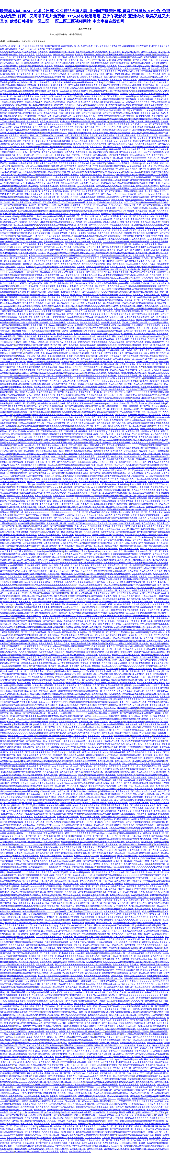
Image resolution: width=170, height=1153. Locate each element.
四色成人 (86, 177)
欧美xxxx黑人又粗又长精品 (68, 911)
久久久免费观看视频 (86, 186)
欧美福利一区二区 (52, 1115)
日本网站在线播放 (31, 755)
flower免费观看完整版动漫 (114, 599)
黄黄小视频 (117, 227)
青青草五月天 (11, 504)
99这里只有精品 (124, 1031)
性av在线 (105, 267)
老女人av (32, 359)
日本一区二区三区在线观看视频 (25, 1048)
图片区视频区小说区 (117, 521)
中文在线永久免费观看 (39, 515)
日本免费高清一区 (117, 431)
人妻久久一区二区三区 (29, 93)
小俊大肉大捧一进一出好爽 (84, 336)
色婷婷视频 (107, 308)
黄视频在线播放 (10, 66)
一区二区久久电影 (139, 60)
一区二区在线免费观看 (43, 320)
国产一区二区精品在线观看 (112, 481)
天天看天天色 (36, 194)
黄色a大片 (134, 964)
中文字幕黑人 (132, 487)
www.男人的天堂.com (77, 523)
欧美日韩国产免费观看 (51, 144)
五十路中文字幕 (161, 607)
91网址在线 (80, 476)
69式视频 (57, 345)
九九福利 (7, 515)
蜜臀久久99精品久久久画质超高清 (68, 858)
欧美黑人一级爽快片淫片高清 (36, 808)
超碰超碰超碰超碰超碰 (52, 479)
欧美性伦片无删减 (38, 590)
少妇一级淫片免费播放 (109, 772)
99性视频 (17, 1104)
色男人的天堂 (110, 77)
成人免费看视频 (125, 183)
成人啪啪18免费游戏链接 (47, 638)
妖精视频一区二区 (133, 300)
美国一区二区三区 (134, 359)
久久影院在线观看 (69, 138)
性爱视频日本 (129, 585)
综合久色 (84, 244)
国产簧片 (34, 925)
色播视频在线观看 (145, 303)
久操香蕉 (133, 576)
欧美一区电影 (128, 417)
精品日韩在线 (91, 579)
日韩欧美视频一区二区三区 (151, 708)
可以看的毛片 (9, 169)
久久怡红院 (70, 752)
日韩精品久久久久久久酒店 (138, 102)
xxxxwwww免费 (39, 521)
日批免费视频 (19, 839)
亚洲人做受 (37, 113)
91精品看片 (122, 847)
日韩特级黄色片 (120, 906)
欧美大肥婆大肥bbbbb (21, 331)
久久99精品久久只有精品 (57, 213)
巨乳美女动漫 (19, 121)
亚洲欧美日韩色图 (23, 308)
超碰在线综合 (92, 601)
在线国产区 (58, 872)
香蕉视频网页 (131, 370)
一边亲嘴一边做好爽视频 (71, 331)
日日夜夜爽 (112, 66)
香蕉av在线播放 (122, 959)
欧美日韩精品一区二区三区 (85, 124)
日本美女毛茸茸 (85, 892)
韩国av (154, 172)
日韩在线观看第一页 (68, 1096)
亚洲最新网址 (17, 582)
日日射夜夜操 (77, 920)
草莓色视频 (22, 970)
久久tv (142, 730)
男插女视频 (24, 574)
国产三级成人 (119, 359)
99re (123, 758)
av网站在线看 (44, 82)
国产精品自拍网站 (48, 160)
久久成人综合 (93, 936)
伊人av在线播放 (88, 289)
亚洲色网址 (18, 479)
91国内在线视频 (119, 747)
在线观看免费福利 (69, 635)
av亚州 (146, 470)
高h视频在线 (89, 110)
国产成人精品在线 (50, 378)
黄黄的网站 (70, 105)
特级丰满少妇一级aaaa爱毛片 (54, 133)
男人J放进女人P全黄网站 (146, 534)
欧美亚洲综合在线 (118, 119)
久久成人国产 (117, 864)
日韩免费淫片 (33, 219)
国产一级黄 (16, 655)
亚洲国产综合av (56, 342)
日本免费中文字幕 (15, 1137)
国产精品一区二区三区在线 (60, 202)
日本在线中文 (95, 777)
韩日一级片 (20, 878)
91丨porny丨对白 (111, 1121)
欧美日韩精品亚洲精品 (135, 989)
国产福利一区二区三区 (151, 258)
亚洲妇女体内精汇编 (122, 504)
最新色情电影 (36, 188)
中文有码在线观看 (99, 342)
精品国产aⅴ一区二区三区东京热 (83, 258)
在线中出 (81, 267)
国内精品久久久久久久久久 (44, 414)
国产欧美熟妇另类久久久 (112, 1045)
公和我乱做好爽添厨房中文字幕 (153, 247)
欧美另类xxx (9, 71)
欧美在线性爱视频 (102, 1101)
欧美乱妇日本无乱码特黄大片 (63, 339)
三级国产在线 (106, 1020)
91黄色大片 (84, 551)
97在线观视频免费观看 (120, 225)
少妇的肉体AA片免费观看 (48, 735)
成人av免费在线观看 (97, 250)
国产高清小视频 (7, 668)
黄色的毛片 (70, 546)
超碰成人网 (113, 364)
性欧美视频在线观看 (93, 311)
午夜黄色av (101, 239)
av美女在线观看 (159, 816)
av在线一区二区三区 (132, 172)
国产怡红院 (160, 356)
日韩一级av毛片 (107, 434)
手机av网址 (68, 967)
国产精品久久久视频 (114, 643)
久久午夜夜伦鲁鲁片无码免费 (88, 158)
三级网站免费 (7, 588)
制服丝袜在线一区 (40, 1029)
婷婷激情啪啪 (82, 948)
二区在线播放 (56, 381)
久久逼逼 (97, 900)
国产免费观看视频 (121, 188)
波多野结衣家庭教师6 (30, 133)
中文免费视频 (77, 414)
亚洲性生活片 (26, 250)
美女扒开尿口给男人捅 (150, 610)
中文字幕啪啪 (114, 334)
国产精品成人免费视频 (104, 1082)
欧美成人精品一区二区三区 (88, 473)
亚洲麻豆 (25, 783)
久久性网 (4, 52)
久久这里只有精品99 (70, 197)
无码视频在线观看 (68, 490)
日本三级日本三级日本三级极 (129, 82)
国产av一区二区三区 (26, 155)
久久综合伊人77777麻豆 (147, 135)
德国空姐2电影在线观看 (100, 160)
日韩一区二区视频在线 (70, 289)
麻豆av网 (114, 152)
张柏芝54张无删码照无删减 (152, 428)
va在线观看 (62, 878)
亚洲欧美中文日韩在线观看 (46, 163)
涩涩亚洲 (11, 621)
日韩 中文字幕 (89, 331)
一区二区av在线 (47, 881)
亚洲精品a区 (27, 236)
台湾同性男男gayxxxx (40, 702)
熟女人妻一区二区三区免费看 (106, 440)
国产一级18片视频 (121, 660)
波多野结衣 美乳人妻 (85, 52)
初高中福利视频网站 (106, 967)
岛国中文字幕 (73, 610)
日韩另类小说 (30, 180)
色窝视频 (164, 322)
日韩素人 (84, 77)
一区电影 (99, 1129)
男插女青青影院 (67, 130)
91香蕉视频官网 (93, 71)
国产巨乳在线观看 (131, 356)
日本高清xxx (9, 63)
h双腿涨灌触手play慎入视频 (85, 116)
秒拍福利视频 (155, 911)
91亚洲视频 (155, 431)
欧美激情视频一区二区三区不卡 (87, 247)
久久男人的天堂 (85, 163)
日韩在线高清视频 (156, 518)
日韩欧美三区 (6, 839)
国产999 (26, 350)
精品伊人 (73, 1135)
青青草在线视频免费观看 (80, 889)
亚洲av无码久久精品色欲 (111, 615)
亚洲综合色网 (36, 900)
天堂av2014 (91, 202)
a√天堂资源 (43, 52)
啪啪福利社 (117, 85)
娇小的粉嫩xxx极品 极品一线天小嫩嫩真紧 (54, 451)
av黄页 (135, 733)
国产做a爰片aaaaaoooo (38, 867)
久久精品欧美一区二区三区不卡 (111, 1126)
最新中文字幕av (10, 1059)
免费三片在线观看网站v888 (150, 886)
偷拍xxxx (97, 981)
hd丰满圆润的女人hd (90, 560)
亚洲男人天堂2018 (25, 423)
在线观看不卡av (155, 1076)
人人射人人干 (15, 1093)
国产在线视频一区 (13, 172)
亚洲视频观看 (96, 627)
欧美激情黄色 (97, 1110)
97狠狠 (110, 124)
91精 (143, 163)
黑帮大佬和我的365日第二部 (49, 370)
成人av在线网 (112, 668)
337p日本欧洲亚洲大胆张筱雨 (120, 91)
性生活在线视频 (38, 523)
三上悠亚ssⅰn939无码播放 (107, 280)
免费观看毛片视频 (84, 1107)
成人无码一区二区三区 (139, 973)
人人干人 (114, 582)
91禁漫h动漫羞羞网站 (47, 800)
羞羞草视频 (81, 788)
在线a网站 (57, 794)
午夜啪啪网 (10, 490)
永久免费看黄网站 (8, 423)
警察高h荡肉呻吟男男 (49, 121)
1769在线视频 (24, 523)
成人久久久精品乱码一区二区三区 (118, 562)
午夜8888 (56, 646)
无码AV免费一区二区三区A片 (140, 571)
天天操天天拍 (137, 378)
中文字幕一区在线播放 (82, 155)
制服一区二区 (97, 465)
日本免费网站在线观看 (55, 350)
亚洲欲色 (30, 267)
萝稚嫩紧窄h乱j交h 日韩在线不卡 (103, 261)
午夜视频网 (6, 236)
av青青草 (116, 160)
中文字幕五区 (99, 163)
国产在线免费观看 (132, 258)
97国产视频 (92, 1054)
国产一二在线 (101, 426)
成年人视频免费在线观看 (103, 339)
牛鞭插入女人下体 (102, 230)
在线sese (59, 476)
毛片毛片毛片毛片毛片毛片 (158, 769)
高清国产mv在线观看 (150, 387)
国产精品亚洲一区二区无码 (132, 306)
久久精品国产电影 (24, 283)
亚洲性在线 (86, 666)
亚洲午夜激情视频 (82, 334)
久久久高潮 (64, 88)
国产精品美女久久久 (45, 177)
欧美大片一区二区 (74, 373)
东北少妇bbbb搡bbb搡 (97, 604)
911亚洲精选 (127, 334)
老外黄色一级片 (154, 671)
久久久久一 (29, 936)
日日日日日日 (146, 920)
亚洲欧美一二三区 (13, 861)
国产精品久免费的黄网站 (130, 596)
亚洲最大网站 (36, 60)
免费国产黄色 (36, 786)
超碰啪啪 (54, 267)
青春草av (111, 621)
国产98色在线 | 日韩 (16, 183)
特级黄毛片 (137, 830)
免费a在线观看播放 (56, 347)
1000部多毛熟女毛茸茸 (95, 74)
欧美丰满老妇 (30, 1137)
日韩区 (6, 828)
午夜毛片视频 (55, 883)
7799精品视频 (92, 655)
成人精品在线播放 (93, 973)
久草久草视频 (82, 389)
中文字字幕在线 (42, 267)
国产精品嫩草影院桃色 (148, 395)
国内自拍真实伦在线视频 (73, 57)
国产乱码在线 (121, 1104)
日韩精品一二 (105, 655)
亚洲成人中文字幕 (31, 1020)
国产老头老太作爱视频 (73, 325)
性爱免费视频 (104, 934)
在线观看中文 (33, 788)
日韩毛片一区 (59, 54)
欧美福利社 (98, 892)
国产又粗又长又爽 (123, 761)
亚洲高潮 (115, 216)
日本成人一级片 (33, 615)
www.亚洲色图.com (60, 766)
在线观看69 (58, 105)
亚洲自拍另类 (147, 621)
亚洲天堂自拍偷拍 (15, 311)
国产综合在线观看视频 (133, 105)
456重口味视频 (135, 847)
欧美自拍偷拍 (67, 842)
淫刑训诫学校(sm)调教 (121, 512)
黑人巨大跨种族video (134, 244)
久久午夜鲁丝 (40, 437)
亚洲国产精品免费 (130, 247)
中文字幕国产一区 (123, 928)
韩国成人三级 (157, 77)
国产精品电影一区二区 (146, 211)
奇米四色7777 (95, 909)
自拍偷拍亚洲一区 (50, 548)
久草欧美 (69, 557)
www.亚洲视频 (156, 643)
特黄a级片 (7, 1070)
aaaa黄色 (38, 724)
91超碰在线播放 (54, 967)
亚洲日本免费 (54, 836)
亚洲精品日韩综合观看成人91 (110, 202)
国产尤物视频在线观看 (61, 375)
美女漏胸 (129, 308)
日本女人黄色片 (159, 1045)
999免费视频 (116, 610)
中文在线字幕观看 (140, 632)
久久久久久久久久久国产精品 (51, 225)
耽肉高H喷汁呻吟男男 (155, 342)
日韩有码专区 (147, 398)
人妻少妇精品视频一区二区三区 (41, 476)
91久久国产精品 (87, 671)
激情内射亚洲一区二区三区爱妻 (151, 1112)
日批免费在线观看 (15, 1118)
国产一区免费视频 (125, 236)
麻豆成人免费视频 (119, 428)
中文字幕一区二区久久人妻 (23, 663)
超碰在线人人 (70, 830)
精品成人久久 (76, 976)
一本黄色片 (68, 627)
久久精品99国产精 (94, 962)
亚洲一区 (81, 378)
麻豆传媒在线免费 (72, 560)
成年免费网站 (25, 903)
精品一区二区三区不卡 (152, 412)
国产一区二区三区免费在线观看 (87, 585)
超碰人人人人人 (156, 719)
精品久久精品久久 (161, 735)
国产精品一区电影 (103, 964)
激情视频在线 (66, 928)
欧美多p (98, 495)
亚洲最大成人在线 (132, 523)
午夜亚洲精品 (161, 638)
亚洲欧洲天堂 (50, 278)
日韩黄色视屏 (42, 576)
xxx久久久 (148, 110)
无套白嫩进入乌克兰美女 (157, 420)
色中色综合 (165, 808)
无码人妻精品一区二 (43, 1076)
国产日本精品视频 (110, 1023)
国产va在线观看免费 (155, 400)
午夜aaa (31, 57)
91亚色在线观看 (55, 216)
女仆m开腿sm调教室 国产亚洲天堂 (146, 1140)
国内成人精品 (160, 191)
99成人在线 (8, 671)
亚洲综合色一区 (129, 956)
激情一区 (129, 1129)
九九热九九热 (55, 861)
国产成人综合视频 (155, 761)
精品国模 (92, 677)
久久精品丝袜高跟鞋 (126, 320)
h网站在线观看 (69, 381)
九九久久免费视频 (126, 96)
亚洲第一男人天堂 (68, 507)
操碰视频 (102, 124)
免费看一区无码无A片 (126, 775)
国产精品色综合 (36, 1070)
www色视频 (118, 534)
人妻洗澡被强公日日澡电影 (146, 308)
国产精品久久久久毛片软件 (95, 144)
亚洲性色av (90, 922)
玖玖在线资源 (66, 91)
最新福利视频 (139, 183)
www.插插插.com (123, 738)
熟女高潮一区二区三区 (83, 861)
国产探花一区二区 (92, 554)
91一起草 (44, 119)
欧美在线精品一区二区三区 (138, 77)
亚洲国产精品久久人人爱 (12, 814)
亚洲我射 (13, 962)
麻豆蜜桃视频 (71, 308)
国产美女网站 (147, 440)
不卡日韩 (111, 646)
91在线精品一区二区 (66, 169)
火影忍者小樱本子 (104, 557)
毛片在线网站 (25, 521)
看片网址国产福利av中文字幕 (111, 523)
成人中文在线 (110, 892)
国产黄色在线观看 (65, 334)
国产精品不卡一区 (68, 186)
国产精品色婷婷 (145, 537)
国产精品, (145, 434)
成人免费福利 (142, 906)
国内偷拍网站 (53, 331)
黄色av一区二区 (33, 395)
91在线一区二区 (64, 758)
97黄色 (45, 440)
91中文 (3, 57)
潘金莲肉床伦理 (46, 643)
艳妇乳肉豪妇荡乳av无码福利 (134, 373)
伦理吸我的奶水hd (128, 364)
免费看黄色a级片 (46, 652)
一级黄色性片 (97, 370)
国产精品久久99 (24, 682)
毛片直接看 (153, 498)
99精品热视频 (6, 325)
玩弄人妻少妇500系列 (73, 872)
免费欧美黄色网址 (90, 99)
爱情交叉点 (73, 878)
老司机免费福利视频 (91, 680)
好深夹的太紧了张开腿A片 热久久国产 (30, 454)
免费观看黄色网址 (104, 660)
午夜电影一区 (147, 1093)
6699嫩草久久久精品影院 (86, 236)
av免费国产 (47, 794)
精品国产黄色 (65, 1031)
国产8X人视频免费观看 (13, 752)
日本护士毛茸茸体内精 (64, 364)
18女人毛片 (100, 635)
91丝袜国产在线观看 (130, 387)
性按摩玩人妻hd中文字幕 (57, 931)
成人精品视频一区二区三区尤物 (71, 303)
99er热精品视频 (134, 747)
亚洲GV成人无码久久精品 (138, 66)
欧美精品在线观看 (88, 1026)
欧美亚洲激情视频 (115, 289)
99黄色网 (117, 1068)
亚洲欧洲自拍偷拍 (125, 788)
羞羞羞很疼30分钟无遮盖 (113, 169)
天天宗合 (126, 529)
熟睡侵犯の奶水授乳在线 (112, 269)
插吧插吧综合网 (22, 188)
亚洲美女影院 (27, 493)
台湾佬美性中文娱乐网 (53, 250)
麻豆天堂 (121, 77)
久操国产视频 (84, 465)
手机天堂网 (89, 858)
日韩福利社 (130, 361)
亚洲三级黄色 (154, 495)
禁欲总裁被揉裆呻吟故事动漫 (55, 445)
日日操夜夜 (5, 548)
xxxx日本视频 (29, 872)
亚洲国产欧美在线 (42, 317)
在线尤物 (101, 657)
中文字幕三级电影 (32, 479)
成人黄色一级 (144, 557)
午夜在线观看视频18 (87, 138)
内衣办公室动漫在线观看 (62, 459)
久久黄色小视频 (95, 350)
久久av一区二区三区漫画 (152, 124)
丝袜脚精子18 (83, 576)
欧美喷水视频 (9, 74)
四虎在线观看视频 (84, 959)
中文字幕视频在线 (116, 842)
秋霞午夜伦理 (129, 825)
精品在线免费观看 (13, 88)
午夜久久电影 (151, 244)
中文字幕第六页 (10, 699)
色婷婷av (139, 470)
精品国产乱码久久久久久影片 (37, 582)
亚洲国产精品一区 (150, 85)
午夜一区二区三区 (145, 205)
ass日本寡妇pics (160, 426)
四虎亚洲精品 (76, 294)
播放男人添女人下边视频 (62, 272)
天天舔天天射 (34, 289)
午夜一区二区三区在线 (106, 127)
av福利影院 (151, 666)
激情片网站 (112, 1076)
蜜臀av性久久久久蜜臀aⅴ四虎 (74, 1015)
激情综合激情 (127, 652)
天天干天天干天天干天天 (113, 244)
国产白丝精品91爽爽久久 (35, 110)
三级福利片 (115, 328)
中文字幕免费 (142, 878)
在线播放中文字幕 (20, 772)
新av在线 (138, 562)
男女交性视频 (21, 289)
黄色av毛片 (124, 766)
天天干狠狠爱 (76, 222)
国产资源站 (47, 498)
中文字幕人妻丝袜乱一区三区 (78, 241)
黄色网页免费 (21, 777)
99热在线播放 (117, 456)
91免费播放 (136, 345)
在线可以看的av (89, 442)
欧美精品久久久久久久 (52, 959)
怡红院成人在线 (147, 356)
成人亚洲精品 (158, 529)
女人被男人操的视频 (53, 627)
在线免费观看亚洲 (109, 71)
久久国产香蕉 (153, 163)
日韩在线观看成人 (93, 88)
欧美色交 (41, 534)
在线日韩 (136, 434)
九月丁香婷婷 (136, 110)
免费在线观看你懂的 (26, 526)
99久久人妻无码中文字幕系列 (142, 93)
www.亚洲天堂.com (157, 194)
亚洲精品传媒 (41, 850)
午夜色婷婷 (33, 624)
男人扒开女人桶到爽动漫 (53, 152)
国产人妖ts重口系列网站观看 (136, 783)
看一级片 (131, 63)
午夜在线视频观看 (162, 635)
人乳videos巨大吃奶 (48, 791)
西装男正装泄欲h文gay (49, 925)
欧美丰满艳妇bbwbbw (134, 200)
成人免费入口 (119, 1054)
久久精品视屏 (36, 197)
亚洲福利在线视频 (21, 325)
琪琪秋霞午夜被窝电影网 (69, 484)
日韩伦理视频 (128, 749)
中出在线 (61, 395)
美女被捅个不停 (73, 275)
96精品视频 (84, 160)
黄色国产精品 (89, 758)
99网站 (18, 306)
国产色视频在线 (119, 423)
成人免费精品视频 (50, 367)
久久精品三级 (105, 85)
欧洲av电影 (39, 551)
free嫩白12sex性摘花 (30, 629)
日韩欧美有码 (131, 395)
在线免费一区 (55, 57)
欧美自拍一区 (59, 1051)
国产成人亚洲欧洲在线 (10, 91)
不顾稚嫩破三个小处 (78, 255)
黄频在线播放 (22, 532)
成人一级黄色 (120, 800)
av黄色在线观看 (130, 79)
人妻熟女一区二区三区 (90, 183)
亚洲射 (70, 356)
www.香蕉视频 (141, 96)
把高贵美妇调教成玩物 (93, 211)
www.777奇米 (56, 456)
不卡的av (106, 864)
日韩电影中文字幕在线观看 (133, 1110)
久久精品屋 (146, 222)
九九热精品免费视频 (22, 414)
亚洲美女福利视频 (63, 155)
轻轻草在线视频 (119, 518)
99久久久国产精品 (38, 294)
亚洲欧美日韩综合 (55, 1110)
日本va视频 (137, 836)
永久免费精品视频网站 (90, 805)
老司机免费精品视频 (115, 166)
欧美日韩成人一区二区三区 (56, 60)
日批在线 (74, 688)
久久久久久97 (75, 1034)
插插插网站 (14, 250)
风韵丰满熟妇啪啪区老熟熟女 (114, 473)
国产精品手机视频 (119, 716)
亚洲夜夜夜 (105, 227)
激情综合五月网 (130, 710)
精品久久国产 (131, 169)
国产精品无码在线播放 (137, 752)
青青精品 (55, 490)
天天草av (117, 211)
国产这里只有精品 (65, 1093)
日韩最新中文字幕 (31, 119)
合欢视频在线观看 (155, 1043)
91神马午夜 (31, 897)
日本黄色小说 (116, 79)
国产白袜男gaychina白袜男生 (104, 833)
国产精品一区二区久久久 (82, 571)
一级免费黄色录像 (142, 116)
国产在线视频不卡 (15, 819)
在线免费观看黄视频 (140, 895)
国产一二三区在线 (149, 52)
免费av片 (102, 850)
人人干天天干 (159, 604)
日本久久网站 (94, 735)
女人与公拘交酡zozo (131, 52)
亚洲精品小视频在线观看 (109, 387)
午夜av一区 (83, 308)
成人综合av (50, 63)
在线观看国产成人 (32, 230)
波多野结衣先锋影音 (95, 830)
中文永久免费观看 (88, 1126)
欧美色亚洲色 (93, 1070)
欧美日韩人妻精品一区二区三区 (67, 191)
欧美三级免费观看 (79, 250)
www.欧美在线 (41, 96)
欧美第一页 (37, 953)
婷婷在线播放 (82, 269)
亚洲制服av (49, 1056)
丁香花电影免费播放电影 (146, 613)
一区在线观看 (22, 934)
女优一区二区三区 (52, 1135)
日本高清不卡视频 (81, 146)
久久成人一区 (156, 208)
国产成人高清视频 (8, 1009)
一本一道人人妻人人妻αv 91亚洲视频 (91, 498)
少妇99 (93, 1065)
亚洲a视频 (56, 412)
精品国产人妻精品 (67, 984)
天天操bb (77, 442)
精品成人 (65, 1135)
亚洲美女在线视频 (162, 205)
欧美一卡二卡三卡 (71, 568)
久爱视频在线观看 (92, 93)
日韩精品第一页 (155, 339)
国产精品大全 (115, 763)
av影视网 (146, 172)
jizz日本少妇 (28, 828)
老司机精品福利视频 (114, 54)
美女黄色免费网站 (113, 950)
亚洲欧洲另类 (46, 788)
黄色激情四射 (13, 964)
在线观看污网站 (152, 722)
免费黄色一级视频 (21, 264)
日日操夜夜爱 (15, 387)
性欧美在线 (86, 649)
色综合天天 (98, 325)
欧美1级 (93, 657)
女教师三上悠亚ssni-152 (48, 227)
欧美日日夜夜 (98, 819)
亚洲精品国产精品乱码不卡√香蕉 (151, 146)
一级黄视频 (79, 71)
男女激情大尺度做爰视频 (145, 334)
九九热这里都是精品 (33, 833)
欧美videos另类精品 (37, 777)
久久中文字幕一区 (150, 599)
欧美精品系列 (78, 922)
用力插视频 (83, 225)
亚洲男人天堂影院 (121, 272)
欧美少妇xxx (95, 931)
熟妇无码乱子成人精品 (36, 356)
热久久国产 (151, 691)
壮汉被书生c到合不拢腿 (19, 239)
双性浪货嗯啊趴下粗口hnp (59, 172)
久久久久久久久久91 (146, 984)
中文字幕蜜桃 (141, 331)
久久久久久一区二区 (39, 939)
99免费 (103, 1076)
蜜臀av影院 (106, 213)
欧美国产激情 (109, 769)
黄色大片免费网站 (120, 484)
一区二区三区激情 (132, 202)
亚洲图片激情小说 (71, 794)
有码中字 (71, 269)
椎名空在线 (14, 135)
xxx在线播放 (43, 537)
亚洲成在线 (54, 576)
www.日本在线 (119, 677)
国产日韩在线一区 (76, 74)
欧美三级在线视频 (125, 1059)
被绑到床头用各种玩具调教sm (117, 574)
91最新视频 (53, 130)
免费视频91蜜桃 (26, 317)
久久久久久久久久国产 (113, 962)
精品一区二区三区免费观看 (114, 88)
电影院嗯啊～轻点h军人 (141, 735)
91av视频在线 (45, 624)
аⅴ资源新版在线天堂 (92, 169)
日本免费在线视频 (52, 543)
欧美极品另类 (159, 345)
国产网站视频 (106, 688)
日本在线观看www (52, 842)
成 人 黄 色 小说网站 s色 (64, 788)
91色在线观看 (118, 989)
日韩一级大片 (133, 1073)
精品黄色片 (71, 652)
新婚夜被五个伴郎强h (154, 105)
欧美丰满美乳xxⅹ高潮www (113, 102)
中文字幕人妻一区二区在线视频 (31, 79)
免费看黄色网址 (108, 532)
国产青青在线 (40, 1110)
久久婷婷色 (79, 574)
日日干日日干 (59, 696)
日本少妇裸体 (97, 353)
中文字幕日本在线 (57, 403)
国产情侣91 (92, 356)
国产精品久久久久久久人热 (62, 127)
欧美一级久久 (81, 526)
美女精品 (149, 384)
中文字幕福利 (115, 52)
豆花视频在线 (157, 289)
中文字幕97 (28, 448)
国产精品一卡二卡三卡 (115, 465)
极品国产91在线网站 (112, 146)
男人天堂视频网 (10, 967)
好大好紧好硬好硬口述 (130, 546)
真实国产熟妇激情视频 (15, 794)
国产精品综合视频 (124, 646)
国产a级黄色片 (110, 412)
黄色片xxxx (77, 758)
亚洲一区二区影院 (25, 437)
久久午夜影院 (21, 138)
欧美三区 (11, 367)
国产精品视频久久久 (134, 353)
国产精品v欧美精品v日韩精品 (121, 144)
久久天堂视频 (80, 735)
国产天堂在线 (45, 1062)
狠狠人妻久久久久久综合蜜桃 (28, 844)
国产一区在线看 (12, 783)
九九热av (65, 294)
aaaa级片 (120, 855)
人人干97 (74, 174)
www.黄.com (6, 208)
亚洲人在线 (72, 1076)
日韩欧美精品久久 (15, 646)
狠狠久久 (21, 356)
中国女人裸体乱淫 (32, 191)
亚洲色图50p (47, 596)
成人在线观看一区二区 (73, 216)
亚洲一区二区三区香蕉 (114, 1129)
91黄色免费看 (79, 202)
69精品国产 (60, 652)
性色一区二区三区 (25, 713)
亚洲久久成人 (29, 576)
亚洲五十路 (76, 791)
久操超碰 (123, 668)
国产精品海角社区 (23, 345)
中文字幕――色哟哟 (94, 574)
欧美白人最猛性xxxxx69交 (98, 998)
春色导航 (154, 895)
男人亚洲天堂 (96, 1009)
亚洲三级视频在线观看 (69, 705)
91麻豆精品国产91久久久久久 (24, 716)
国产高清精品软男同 (70, 825)
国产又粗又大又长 (49, 579)
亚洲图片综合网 (83, 63)
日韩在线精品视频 (113, 529)
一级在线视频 (57, 82)
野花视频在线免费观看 (81, 121)
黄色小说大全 (29, 303)
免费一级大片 (117, 783)
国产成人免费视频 (110, 777)
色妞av (16, 200)
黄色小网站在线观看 (142, 177)
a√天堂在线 (32, 800)
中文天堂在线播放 (159, 102)
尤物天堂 (44, 211)
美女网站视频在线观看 (148, 88)
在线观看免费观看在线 (142, 574)
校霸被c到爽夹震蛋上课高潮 (32, 869)
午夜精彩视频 (93, 361)
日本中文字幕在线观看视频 (132, 197)
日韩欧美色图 (98, 643)
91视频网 (150, 183)
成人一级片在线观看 (134, 250)
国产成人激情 (73, 403)
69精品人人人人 (53, 138)
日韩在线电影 (105, 780)
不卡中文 (81, 962)
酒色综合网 (79, 278)
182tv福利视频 (31, 691)
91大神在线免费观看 (107, 1026)
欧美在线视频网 (142, 1051)
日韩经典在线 (29, 389)
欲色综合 (22, 66)
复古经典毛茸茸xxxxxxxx (136, 158)
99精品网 (5, 465)
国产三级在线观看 (138, 160)
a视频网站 (24, 135)
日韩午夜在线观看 (128, 99)
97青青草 (128, 233)
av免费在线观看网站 (156, 526)
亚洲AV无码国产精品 (39, 934)
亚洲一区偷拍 (46, 314)
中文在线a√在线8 (31, 814)
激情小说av (142, 495)
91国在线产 (145, 593)
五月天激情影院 (128, 328)
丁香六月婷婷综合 (25, 551)
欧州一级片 (136, 766)
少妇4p (79, 169)
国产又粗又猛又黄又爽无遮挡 (109, 186)
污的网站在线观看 (18, 476)
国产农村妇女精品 (117, 872)
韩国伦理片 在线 (37, 532)
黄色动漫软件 (18, 208)
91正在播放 (18, 607)
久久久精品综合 (68, 119)
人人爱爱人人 (115, 694)
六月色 (10, 677)
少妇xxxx (33, 166)
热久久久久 (126, 696)
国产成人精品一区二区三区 (38, 400)
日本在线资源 (15, 775)
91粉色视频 (34, 222)
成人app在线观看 (85, 200)
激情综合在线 (9, 682)
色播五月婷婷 (104, 233)
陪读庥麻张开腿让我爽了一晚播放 (140, 1090)
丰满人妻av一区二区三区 (59, 571)
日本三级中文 (9, 283)
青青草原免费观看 (160, 141)
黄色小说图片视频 (107, 135)
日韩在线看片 (89, 373)
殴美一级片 (22, 342)
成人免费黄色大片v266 (19, 984)
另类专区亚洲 (142, 719)
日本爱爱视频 (53, 574)
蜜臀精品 (43, 691)
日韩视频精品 (147, 655)
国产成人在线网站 (31, 160)
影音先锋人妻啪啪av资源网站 (13, 800)
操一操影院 (83, 1123)
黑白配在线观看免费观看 (24, 487)
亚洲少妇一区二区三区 (22, 805)
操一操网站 (164, 135)
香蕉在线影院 (6, 487)
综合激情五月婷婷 (29, 465)
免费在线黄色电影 (62, 749)
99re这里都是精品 (106, 278)
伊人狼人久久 (118, 934)
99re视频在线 (130, 780)
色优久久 (17, 855)
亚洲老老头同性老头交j (36, 183)
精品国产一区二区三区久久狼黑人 (43, 205)
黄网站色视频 (69, 959)
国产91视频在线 (162, 828)
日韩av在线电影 (116, 205)
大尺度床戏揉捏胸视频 (106, 110)
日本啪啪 (88, 325)
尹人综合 (64, 900)
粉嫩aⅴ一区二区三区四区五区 (118, 836)
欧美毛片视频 (131, 381)
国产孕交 (81, 830)
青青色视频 (59, 66)
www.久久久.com (83, 107)
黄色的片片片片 (81, 529)
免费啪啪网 (56, 604)
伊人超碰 (163, 995)
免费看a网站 (141, 498)
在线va (159, 459)
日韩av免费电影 (162, 984)
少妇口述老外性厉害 (34, 208)
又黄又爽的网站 (145, 127)
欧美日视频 (83, 800)
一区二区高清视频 (53, 236)
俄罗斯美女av (125, 590)
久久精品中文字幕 (153, 744)
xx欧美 (64, 719)
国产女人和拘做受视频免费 (25, 146)
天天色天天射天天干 (52, 618)
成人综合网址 (80, 1062)
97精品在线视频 (80, 677)
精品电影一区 (85, 819)
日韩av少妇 (10, 532)
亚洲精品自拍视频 (111, 495)
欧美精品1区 (15, 554)
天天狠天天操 (82, 588)
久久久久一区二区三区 (23, 247)
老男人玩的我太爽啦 (121, 1003)
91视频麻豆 (5, 144)
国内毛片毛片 (53, 1037)
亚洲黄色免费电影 (27, 680)
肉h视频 (90, 426)
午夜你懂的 (106, 747)
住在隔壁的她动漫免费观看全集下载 (91, 364)
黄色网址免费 (137, 367)
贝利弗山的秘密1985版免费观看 (14, 1012)
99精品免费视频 (74, 99)
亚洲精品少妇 (47, 71)
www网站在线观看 (133, 166)
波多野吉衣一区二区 (100, 895)
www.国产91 (113, 306)
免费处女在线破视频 (114, 275)
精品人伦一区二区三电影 (45, 1023)
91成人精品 (99, 1029)
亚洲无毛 (96, 1079)
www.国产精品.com (65, 783)
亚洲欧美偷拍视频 (150, 149)
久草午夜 (112, 375)
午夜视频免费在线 (92, 367)
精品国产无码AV (118, 886)
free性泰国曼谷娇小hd (42, 420)
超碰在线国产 (51, 1031)
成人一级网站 (94, 451)
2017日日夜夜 (129, 186)
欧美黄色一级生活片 (100, 297)
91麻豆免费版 (15, 911)
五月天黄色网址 (134, 599)
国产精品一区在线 (38, 373)
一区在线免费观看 (88, 607)
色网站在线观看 (78, 691)
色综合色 (26, 666)
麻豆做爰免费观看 (11, 381)
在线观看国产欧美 (91, 227)
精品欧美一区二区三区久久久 (105, 666)
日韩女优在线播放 (57, 211)
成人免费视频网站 (156, 331)
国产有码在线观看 (107, 470)
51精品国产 (78, 311)
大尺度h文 (135, 124)
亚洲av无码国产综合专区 (136, 481)
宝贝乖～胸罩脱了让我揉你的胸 (33, 216)
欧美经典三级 (154, 373)
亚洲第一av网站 (19, 889)
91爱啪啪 (58, 621)
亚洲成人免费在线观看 (102, 534)
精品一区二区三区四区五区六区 (126, 655)
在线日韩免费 (51, 1059)
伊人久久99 (22, 286)
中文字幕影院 (39, 484)
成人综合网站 (141, 336)
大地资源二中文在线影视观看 (131, 1065)
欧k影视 (132, 1104)
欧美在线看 (76, 172)
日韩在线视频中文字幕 (130, 440)
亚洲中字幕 (133, 428)
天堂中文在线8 (24, 529)
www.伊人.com (53, 738)
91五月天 (54, 186)
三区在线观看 (84, 297)
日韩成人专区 (129, 227)
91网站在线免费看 (105, 920)
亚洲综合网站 (130, 839)
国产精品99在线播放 (64, 158)
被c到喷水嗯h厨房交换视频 (67, 917)
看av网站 (51, 297)
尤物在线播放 (40, 448)
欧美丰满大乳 (114, 426)
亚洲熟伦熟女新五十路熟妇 (18, 269)
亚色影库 (124, 93)
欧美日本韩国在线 (98, 1059)
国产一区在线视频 (100, 417)
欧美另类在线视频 (37, 255)
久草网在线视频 (87, 917)
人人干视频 (12, 219)
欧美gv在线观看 (134, 423)
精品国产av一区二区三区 (38, 406)
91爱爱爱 (28, 1037)
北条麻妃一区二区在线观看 (82, 286)
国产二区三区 (77, 1023)
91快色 (35, 685)
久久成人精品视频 (51, 772)
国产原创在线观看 (147, 1079)
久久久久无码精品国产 (17, 1031)
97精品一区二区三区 (45, 155)
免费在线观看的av (86, 635)
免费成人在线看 (7, 808)
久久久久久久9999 (8, 585)
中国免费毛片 (44, 336)
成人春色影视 (45, 819)
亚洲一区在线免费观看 (50, 1090)
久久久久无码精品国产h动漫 (19, 442)
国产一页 (106, 347)
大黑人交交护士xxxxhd (50, 825)
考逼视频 (73, 384)
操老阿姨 (145, 431)
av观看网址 (124, 163)
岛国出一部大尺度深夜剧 (58, 976)
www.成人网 (100, 992)
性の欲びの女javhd (36, 138)
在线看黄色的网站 (61, 657)
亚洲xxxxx (150, 255)
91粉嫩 (165, 948)
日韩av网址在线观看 (14, 85)
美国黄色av (110, 571)
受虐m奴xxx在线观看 (18, 255)
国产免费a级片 (125, 830)
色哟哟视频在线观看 (68, 465)
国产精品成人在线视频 (21, 113)
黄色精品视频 (117, 233)
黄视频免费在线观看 (22, 127)
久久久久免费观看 (17, 945)
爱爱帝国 (126, 490)
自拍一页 (154, 216)
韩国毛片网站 (50, 989)
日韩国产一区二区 (64, 875)
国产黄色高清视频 (42, 1123)
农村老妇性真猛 (91, 216)
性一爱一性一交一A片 (138, 414)
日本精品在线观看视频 (145, 417)
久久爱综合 (142, 1137)
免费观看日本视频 (30, 791)
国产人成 (19, 512)
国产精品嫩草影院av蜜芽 (60, 180)
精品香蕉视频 (70, 82)
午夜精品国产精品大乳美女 (122, 253)
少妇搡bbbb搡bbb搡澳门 (88, 1076)
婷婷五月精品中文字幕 (81, 643)
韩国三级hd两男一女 (160, 652)
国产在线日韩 (115, 490)
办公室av (57, 629)
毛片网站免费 (62, 177)
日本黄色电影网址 (57, 322)
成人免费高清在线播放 (42, 682)
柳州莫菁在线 (30, 85)
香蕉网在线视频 (95, 596)
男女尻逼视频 (103, 378)
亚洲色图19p (53, 91)
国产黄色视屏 (97, 987)
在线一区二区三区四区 (15, 241)
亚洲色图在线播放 (19, 186)
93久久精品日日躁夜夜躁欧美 (136, 615)
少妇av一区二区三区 (130, 426)
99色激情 (13, 54)
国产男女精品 (151, 467)
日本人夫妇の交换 (13, 543)
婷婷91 (138, 1056)
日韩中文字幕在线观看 (143, 1087)
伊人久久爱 (52, 253)
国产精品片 (14, 883)
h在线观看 (40, 822)
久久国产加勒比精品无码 (146, 144)
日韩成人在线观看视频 (54, 280)
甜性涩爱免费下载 (98, 400)
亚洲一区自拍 (129, 498)
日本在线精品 (96, 146)
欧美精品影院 (121, 618)
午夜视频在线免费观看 (81, 1112)
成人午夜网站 (137, 325)
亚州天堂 (79, 54)
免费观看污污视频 (122, 398)
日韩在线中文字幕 (141, 861)
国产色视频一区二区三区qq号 (70, 93)
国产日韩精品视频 (29, 244)
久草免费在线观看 (144, 844)
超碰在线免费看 (100, 713)
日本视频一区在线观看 (128, 1079)
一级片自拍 (163, 775)
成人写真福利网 (139, 239)
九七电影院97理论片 (9, 680)
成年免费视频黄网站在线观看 (53, 1048)
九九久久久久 (40, 1037)
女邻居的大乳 (123, 903)
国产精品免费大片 (141, 1068)
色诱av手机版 (22, 797)
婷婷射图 (47, 308)
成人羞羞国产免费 (40, 417)
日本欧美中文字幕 (129, 437)
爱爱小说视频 (41, 57)
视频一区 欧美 (22, 63)
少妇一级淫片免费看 (74, 194)
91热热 (153, 169)
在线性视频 (127, 794)
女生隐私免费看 (10, 398)
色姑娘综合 (33, 186)
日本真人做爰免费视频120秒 (137, 317)
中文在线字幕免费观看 (27, 537)
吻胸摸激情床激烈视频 (146, 925)
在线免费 (9, 853)
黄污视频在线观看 (98, 576)
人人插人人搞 (121, 278)
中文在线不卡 (13, 244)
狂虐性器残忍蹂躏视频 (61, 336)
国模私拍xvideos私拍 (64, 950)
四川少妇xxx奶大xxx (108, 601)
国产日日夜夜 (159, 537)
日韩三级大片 (27, 816)
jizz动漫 (73, 253)
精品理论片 (131, 886)
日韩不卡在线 (98, 406)
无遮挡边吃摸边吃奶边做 (146, 694)
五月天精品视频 (26, 409)
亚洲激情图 (65, 802)
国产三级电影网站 (41, 127)
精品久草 (84, 786)
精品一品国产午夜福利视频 (150, 934)
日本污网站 (16, 141)
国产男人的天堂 (11, 409)
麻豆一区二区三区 (102, 610)
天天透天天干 (23, 939)
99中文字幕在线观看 (135, 342)
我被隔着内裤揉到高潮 (79, 353)
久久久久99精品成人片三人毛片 (59, 239)
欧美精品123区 (14, 495)
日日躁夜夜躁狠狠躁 (75, 347)
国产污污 (125, 160)
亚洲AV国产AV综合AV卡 (44, 442)
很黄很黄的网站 (75, 387)
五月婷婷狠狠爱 (10, 995)
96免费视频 (60, 77)
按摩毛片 (117, 861)
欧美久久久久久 (115, 172)
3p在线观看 (31, 657)
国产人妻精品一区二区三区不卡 (136, 763)
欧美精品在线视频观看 (85, 320)
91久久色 (88, 1048)
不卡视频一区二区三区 (97, 521)
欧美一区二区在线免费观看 (15, 1054)
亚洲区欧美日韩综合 (32, 306)
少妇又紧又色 (57, 903)
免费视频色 (44, 186)
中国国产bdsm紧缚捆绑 (54, 188)
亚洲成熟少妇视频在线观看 (133, 180)
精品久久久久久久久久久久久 (37, 512)
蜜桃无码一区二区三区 (103, 113)
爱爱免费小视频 (24, 618)
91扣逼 (156, 540)
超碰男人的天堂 (66, 1003)
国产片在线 (60, 63)
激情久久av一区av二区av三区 (51, 1001)
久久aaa (7, 448)
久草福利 (76, 613)
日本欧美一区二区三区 (110, 437)
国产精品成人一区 (21, 562)
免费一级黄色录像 (81, 763)
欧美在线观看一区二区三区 (89, 381)
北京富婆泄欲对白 (44, 54)
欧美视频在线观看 (60, 1017)
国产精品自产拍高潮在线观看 (80, 1029)
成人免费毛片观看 (32, 959)
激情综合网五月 (112, 546)
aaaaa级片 (53, 722)
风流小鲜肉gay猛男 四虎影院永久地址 (63, 501)
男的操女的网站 (24, 685)
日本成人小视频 (117, 222)
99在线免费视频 (51, 88)
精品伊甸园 (142, 814)
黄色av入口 (143, 403)
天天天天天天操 (103, 716)
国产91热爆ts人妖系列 (51, 306)
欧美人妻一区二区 (115, 250)
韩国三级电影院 (145, 1026)
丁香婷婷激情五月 (160, 155)
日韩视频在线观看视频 (33, 543)
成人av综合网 (148, 1056)
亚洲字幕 (44, 814)
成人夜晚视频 (81, 431)
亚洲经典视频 (85, 629)
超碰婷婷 (65, 1115)
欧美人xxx (164, 88)
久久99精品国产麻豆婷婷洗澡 (73, 68)
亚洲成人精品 (71, 409)
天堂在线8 (38, 250)
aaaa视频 (73, 853)
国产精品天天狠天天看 (23, 77)
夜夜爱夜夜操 (103, 119)
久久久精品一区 (36, 63)
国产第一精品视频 (29, 507)
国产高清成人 (160, 398)
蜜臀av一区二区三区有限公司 (105, 462)
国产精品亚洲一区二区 (63, 314)
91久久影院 (124, 1149)
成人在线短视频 (104, 423)
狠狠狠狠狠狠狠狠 (148, 286)
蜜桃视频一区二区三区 (41, 99)
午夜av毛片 (119, 361)
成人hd (104, 172)
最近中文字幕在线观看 (126, 191)
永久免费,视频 (68, 420)
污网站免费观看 (101, 467)
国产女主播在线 (24, 74)
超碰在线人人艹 (10, 222)
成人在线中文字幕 (76, 719)
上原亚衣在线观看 (88, 197)
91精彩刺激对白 (78, 1073)
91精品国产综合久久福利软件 (20, 1076)
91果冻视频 (107, 900)
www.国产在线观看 (154, 476)
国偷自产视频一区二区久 (36, 202)
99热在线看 (38, 942)
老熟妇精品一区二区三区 (66, 102)
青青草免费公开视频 (151, 423)
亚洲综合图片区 (86, 722)
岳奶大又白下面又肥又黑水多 (43, 783)
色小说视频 (19, 588)
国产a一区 (37, 618)
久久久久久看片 (37, 886)
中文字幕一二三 (33, 144)
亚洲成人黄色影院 (33, 593)
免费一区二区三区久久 (127, 127)
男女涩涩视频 (154, 414)
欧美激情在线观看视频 (17, 328)
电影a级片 (135, 398)
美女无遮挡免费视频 (43, 387)
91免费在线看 (57, 582)
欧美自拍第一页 (43, 747)
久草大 (49, 869)
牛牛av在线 (25, 149)
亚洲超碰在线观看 (131, 579)
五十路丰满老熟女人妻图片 (22, 96)
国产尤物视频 (36, 68)
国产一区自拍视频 (27, 116)
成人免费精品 (137, 225)
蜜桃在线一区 (143, 618)
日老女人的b (112, 568)
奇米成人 (42, 507)
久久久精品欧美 (99, 96)
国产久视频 (130, 526)
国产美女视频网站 (141, 216)
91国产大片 (92, 68)
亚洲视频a (96, 102)
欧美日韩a (97, 155)
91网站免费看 (111, 1065)
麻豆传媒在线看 (8, 638)
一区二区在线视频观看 (15, 992)
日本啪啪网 (70, 1101)
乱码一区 (107, 155)
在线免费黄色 (7, 987)
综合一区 (87, 632)
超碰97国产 (118, 543)
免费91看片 (124, 283)
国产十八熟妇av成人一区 (28, 825)
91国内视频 (137, 130)
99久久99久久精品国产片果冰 (87, 1045)
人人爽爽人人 (58, 308)
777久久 (3, 1001)
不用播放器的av (104, 953)
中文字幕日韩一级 (101, 60)
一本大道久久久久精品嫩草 (101, 219)
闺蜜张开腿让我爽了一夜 (77, 219)
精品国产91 (14, 82)
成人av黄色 (31, 708)
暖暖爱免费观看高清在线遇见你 (111, 744)
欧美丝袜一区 (37, 239)
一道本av (32, 412)
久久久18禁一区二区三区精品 (119, 208)
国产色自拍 (52, 110)
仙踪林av (107, 989)
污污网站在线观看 (50, 998)
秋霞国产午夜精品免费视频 (63, 1107)
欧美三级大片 (85, 102)
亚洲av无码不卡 (124, 130)
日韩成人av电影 (113, 180)
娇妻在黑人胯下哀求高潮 (89, 853)
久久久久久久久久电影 (82, 713)
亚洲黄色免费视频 (149, 202)
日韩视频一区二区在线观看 (96, 205)
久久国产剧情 (155, 275)
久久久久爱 (22, 359)
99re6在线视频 (13, 434)
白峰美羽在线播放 (145, 297)
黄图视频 (25, 900)
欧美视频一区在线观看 (50, 719)
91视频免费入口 (56, 166)
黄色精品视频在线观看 (19, 786)
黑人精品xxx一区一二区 (24, 174)
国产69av (110, 74)
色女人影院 (76, 802)
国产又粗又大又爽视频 (29, 211)
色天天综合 (28, 387)
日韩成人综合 (130, 205)
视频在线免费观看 (35, 66)
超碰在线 (143, 576)
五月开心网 (59, 71)
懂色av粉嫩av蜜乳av (135, 744)
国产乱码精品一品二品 (134, 269)
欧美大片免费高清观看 (114, 420)
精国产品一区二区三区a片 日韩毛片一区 (110, 507)
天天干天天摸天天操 (123, 141)
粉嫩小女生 (18, 568)
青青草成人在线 (64, 970)
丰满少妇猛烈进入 (154, 180)
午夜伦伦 (42, 501)
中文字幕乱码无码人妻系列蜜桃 (103, 786)
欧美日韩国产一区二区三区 (158, 233)
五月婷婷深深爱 (84, 339)
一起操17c (112, 1059)
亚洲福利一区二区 (40, 546)
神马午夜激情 (145, 733)
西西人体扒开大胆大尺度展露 (117, 133)
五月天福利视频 (28, 1006)
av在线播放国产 (79, 521)
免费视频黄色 (82, 152)
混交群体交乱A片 (157, 632)
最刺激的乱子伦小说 (17, 1001)
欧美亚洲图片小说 (20, 166)
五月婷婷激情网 (131, 643)
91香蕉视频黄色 (145, 79)
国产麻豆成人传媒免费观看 (50, 146)
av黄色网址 (134, 113)
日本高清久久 (9, 437)
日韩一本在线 (150, 82)
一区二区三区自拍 (35, 280)
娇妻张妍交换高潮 (52, 361)
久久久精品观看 (117, 998)
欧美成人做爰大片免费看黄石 (117, 325)
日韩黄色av (122, 708)
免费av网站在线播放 (92, 727)
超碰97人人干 (78, 208)
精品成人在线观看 (69, 398)
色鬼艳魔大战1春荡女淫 (142, 601)
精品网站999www (107, 791)
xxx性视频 (42, 716)
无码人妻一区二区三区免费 (141, 635)
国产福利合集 (128, 509)
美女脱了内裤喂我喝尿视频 (110, 105)
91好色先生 (109, 618)
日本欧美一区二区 (97, 1031)
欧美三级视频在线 (40, 861)
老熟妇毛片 (163, 582)
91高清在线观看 (90, 387)
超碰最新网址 (75, 177)
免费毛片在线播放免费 (31, 158)
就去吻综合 (120, 487)
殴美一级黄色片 (155, 752)
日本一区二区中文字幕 (126, 135)
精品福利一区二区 (147, 451)
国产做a (91, 1104)
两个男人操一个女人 (81, 180)
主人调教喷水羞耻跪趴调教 (58, 141)
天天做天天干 (95, 244)
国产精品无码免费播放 (110, 814)
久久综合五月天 (129, 230)
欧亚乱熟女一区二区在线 (128, 493)
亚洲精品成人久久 (32, 311)
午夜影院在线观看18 (109, 294)
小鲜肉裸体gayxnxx (84, 1101)
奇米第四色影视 (49, 395)
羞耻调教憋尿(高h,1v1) (107, 345)
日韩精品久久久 (14, 152)
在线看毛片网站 (134, 267)
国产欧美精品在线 (139, 903)
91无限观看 (97, 241)
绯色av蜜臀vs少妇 (81, 400)
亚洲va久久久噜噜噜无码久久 (96, 222)
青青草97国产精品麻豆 (156, 1065)
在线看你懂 (5, 655)
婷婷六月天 (100, 445)
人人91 (3, 694)
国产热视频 (155, 783)
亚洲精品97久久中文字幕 (79, 733)
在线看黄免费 (40, 91)
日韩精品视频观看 (108, 501)
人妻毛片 (85, 504)
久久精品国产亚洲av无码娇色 (100, 515)
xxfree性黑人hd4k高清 (90, 213)
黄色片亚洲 (158, 110)
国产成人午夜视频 (151, 456)
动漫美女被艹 (91, 105)
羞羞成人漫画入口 (44, 858)
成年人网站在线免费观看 (61, 537)
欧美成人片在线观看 (60, 222)
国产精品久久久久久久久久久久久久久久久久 (37, 169)
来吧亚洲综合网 (68, 1132)
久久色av (103, 1098)
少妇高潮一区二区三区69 (121, 177)
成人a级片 (105, 783)
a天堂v (145, 911)
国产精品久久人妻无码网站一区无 (97, 264)
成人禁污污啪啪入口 (59, 258)
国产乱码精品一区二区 (138, 716)
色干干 (67, 250)
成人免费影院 (135, 565)
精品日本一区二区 (121, 671)
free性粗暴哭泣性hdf (91, 172)
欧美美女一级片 (59, 269)
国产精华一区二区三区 (90, 816)
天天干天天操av (30, 334)
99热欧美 (115, 1043)
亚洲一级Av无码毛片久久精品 (13, 130)
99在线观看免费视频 (45, 950)
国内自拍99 (24, 373)
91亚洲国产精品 (30, 52)
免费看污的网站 (150, 57)
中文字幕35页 (46, 1118)
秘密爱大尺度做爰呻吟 (108, 548)
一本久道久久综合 (95, 741)
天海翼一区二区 (49, 758)
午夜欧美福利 (99, 166)
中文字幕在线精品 (105, 398)
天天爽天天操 (106, 906)
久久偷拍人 (142, 138)
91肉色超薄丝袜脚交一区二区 (20, 272)
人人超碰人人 (19, 1129)
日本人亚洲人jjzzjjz (50, 289)
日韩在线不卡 (91, 278)
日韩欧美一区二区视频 (66, 811)
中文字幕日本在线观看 (85, 127)
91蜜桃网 (64, 1151)
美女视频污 (98, 420)
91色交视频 (95, 800)
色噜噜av (4, 928)
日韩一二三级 (145, 370)
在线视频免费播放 (89, 613)
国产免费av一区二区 (85, 822)
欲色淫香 (140, 227)
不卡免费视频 (159, 928)
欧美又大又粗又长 (42, 375)
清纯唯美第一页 (28, 434)
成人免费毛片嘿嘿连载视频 (118, 1012)
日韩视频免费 (9, 68)
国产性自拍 (144, 169)
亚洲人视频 (65, 121)
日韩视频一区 (98, 649)
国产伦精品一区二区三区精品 (26, 102)
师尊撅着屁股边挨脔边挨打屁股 (65, 607)
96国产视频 (156, 1015)
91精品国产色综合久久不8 (123, 347)
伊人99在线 (147, 755)
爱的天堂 (149, 191)
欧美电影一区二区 (36, 599)
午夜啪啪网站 (45, 629)
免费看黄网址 (157, 116)
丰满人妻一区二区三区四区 (15, 624)
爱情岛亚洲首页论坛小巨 (132, 311)
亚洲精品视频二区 (109, 183)
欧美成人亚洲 (91, 57)
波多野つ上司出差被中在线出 (148, 948)
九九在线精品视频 (94, 476)
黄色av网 (70, 495)
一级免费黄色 (42, 403)
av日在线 (25, 738)
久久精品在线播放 (48, 93)
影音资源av (91, 378)
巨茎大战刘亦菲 (152, 269)
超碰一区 (154, 786)
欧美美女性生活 (39, 635)
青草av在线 (44, 339)
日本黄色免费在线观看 (113, 476)
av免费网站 (122, 57)
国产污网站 (47, 191)
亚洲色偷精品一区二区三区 (56, 797)
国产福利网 (77, 836)
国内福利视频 (66, 945)
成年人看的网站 (46, 685)
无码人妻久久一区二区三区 (71, 110)
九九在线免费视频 (59, 233)
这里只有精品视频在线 (117, 939)
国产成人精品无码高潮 (88, 1135)
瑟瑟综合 (67, 146)
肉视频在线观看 (51, 113)
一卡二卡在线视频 (78, 361)
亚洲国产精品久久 (102, 593)
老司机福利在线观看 (142, 141)
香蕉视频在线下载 (137, 900)
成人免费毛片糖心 (155, 641)
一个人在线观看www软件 (117, 286)
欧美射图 (105, 554)
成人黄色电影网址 (100, 121)
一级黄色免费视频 (123, 434)
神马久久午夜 (73, 786)
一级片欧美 (127, 861)
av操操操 (139, 649)
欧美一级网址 (163, 585)
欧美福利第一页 (59, 99)
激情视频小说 (25, 1056)
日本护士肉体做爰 (126, 889)
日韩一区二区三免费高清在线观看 (59, 283)
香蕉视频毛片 (108, 973)
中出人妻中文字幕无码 (63, 470)
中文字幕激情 (32, 339)
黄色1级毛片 (31, 501)
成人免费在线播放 (127, 844)
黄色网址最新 (35, 998)
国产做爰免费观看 (156, 1146)
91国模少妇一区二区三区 (84, 716)
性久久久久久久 (78, 426)
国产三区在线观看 (142, 350)
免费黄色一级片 (20, 914)
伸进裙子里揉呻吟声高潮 (41, 200)
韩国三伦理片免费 (125, 116)
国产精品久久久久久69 (99, 225)
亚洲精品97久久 (101, 317)
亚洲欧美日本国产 (137, 769)
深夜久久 (9, 836)
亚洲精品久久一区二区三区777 (88, 599)
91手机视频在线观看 (84, 230)
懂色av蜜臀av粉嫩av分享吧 (80, 133)
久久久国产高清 (14, 261)
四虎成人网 (121, 571)
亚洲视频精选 (116, 356)
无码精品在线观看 (19, 278)
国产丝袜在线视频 (153, 473)
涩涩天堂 (136, 1101)
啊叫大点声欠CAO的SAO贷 (100, 188)
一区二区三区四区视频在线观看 (77, 406)
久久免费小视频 (10, 93)
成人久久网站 (135, 484)
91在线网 (17, 998)
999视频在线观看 (46, 780)
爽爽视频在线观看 (99, 702)
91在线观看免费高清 (54, 551)
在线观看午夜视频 (23, 635)
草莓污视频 (117, 230)
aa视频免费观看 (104, 336)
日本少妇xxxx (79, 239)
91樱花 (134, 819)
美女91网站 (40, 141)
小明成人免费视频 (68, 576)
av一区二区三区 (37, 264)
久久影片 (42, 253)
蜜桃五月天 (17, 448)
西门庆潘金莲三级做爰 (121, 314)
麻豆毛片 (142, 518)
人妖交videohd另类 (55, 448)
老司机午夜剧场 (37, 668)
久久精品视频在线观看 (141, 219)
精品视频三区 (68, 236)
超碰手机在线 (81, 1093)
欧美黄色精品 (144, 819)
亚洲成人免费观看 (54, 822)
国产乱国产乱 (22, 621)
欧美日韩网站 (98, 652)
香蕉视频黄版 (50, 730)
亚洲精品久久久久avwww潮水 (64, 747)
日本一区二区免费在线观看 (89, 512)
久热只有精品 (51, 710)
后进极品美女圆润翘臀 (92, 1143)
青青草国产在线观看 (20, 895)
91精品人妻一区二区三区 (141, 188)
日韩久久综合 (147, 278)
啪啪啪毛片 (10, 155)
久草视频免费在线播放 (37, 130)
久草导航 (107, 526)
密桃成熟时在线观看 (66, 328)
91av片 (106, 752)
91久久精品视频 (79, 1070)
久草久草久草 (106, 361)
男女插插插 (111, 1112)
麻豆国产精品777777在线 (32, 124)
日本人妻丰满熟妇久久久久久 (88, 314)
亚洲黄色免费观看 (120, 155)
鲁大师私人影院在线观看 (150, 437)
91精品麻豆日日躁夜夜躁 (20, 420)
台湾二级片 (26, 761)
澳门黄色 (146, 565)
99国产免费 (14, 149)
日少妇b (19, 808)
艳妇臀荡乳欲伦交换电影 (117, 635)
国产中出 (55, 978)
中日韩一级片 (126, 1009)
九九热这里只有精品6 (80, 565)
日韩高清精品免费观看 (13, 1132)
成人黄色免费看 (160, 127)
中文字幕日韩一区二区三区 (29, 428)
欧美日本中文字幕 (147, 459)
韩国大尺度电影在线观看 (143, 590)
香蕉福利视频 (52, 79)
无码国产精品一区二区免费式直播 (49, 1084)
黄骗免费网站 (31, 225)
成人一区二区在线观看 (151, 74)
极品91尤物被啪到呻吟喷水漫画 (127, 755)
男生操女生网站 (96, 1121)
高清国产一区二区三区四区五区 (83, 797)
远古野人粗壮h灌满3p (98, 431)
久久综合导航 (147, 828)
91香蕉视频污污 (144, 554)
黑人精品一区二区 (128, 138)
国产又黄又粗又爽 (128, 495)
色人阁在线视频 (105, 677)
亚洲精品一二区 (126, 568)
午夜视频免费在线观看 (152, 766)
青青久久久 (145, 113)
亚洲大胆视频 (93, 906)
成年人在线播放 (71, 551)
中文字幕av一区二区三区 (154, 359)
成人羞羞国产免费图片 (10, 493)
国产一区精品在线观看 (144, 1048)
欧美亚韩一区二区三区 (58, 666)
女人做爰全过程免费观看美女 (46, 802)
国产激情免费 (55, 440)
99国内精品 (161, 1090)
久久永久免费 (101, 52)
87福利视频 (152, 976)
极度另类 (89, 1082)
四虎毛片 (98, 82)
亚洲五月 (57, 420)
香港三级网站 (29, 747)
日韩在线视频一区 (61, 423)
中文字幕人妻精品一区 (42, 973)
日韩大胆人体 (157, 66)
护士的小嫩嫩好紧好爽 (113, 409)
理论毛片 (80, 119)
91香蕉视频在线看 (15, 710)
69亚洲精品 (98, 755)
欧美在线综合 (51, 705)
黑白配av (140, 1104)
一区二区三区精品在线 (129, 548)
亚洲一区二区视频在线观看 (148, 121)
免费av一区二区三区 (32, 152)
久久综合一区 (77, 579)
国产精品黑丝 (109, 174)
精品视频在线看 (22, 197)
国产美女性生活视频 (82, 1079)
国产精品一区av (99, 629)
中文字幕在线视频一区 (159, 705)
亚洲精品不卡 (154, 814)
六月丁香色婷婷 (136, 808)
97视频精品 (153, 448)
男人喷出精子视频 (21, 194)
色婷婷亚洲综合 (16, 696)
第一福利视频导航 (55, 409)
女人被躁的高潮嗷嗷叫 (109, 99)
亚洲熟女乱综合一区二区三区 (66, 641)
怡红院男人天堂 (121, 113)
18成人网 (45, 615)
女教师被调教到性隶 (100, 177)
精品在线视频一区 (52, 197)
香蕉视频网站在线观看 (13, 191)
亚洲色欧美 (74, 60)
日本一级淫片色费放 (111, 909)
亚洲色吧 (64, 353)
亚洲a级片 (145, 283)
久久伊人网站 (53, 294)
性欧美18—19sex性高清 (155, 200)
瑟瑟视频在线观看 (87, 456)
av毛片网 (130, 121)
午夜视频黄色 (154, 702)
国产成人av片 (65, 909)
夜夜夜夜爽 (113, 702)
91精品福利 (66, 713)
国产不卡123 (54, 119)
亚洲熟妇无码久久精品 (120, 895)
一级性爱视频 (47, 540)
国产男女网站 (23, 68)
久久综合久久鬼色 (154, 892)
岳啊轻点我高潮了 (141, 208)
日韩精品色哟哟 (77, 88)
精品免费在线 (88, 1034)
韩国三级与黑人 (161, 54)
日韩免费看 (45, 222)
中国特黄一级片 (10, 903)
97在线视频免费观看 (41, 613)
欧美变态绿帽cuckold (122, 255)
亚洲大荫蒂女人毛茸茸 (71, 292)
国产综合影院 (87, 682)
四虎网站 (56, 828)
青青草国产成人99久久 (71, 264)
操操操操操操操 (52, 744)
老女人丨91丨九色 (109, 551)
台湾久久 (55, 928)
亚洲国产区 (5, 610)
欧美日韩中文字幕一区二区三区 (123, 1015)
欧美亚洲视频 (86, 610)
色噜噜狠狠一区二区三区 (139, 406)
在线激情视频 (60, 610)
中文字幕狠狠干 (85, 454)
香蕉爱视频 (50, 660)
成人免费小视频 (18, 144)
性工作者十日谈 (162, 278)
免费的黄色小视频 (142, 236)
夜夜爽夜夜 (70, 66)
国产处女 (70, 63)
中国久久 (80, 105)
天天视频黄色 (118, 526)
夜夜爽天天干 (84, 646)
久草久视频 (37, 308)
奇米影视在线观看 (46, 467)
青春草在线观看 (159, 998)
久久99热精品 (142, 551)
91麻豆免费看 (102, 758)
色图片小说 (18, 959)
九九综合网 (154, 322)
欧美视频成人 (38, 275)
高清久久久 (86, 462)
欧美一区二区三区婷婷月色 (143, 772)
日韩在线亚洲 (110, 811)
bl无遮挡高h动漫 (52, 886)
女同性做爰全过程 (59, 85)
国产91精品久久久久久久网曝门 (93, 306)
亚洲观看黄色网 (156, 138)
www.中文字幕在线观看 (143, 1062)
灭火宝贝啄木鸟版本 (90, 501)
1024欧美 (88, 1012)
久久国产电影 (104, 258)
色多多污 (70, 54)
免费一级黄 (148, 166)
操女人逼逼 (140, 872)
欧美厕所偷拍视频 (44, 680)
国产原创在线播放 (23, 769)
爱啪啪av (51, 677)
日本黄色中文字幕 (8, 978)
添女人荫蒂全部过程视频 (155, 353)
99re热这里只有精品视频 (29, 579)
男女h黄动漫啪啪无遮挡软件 (74, 604)
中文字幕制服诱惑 (81, 509)
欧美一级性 (106, 641)
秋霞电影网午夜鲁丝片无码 (136, 962)
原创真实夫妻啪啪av (29, 780)
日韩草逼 (55, 400)
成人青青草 (27, 1034)
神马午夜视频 (67, 1090)
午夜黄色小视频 (110, 596)
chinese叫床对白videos (156, 160)
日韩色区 (13, 579)
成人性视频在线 (44, 1137)
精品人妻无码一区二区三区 (71, 367)
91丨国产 (119, 978)
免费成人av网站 (122, 339)
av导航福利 (135, 163)
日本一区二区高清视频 (10, 158)
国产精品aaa (97, 133)
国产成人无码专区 (50, 984)
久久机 (75, 805)
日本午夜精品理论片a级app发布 (14, 571)
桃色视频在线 (107, 800)
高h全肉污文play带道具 (134, 936)
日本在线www (81, 283)
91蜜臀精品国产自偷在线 (127, 174)
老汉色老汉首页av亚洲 (88, 1001)
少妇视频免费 (121, 414)
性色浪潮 (24, 200)
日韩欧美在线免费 (122, 219)
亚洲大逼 (146, 68)
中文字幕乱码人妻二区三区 (136, 275)
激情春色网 (151, 1003)
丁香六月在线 (162, 451)
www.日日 (86, 844)
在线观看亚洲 (53, 292)
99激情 (67, 920)
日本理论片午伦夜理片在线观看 (83, 233)
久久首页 (22, 219)
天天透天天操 (103, 331)
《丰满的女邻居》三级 (70, 504)
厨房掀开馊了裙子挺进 (94, 54)
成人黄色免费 (122, 769)
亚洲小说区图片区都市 (46, 462)
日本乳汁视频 (109, 82)
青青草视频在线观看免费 (20, 705)
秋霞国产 (49, 66)
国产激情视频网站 (44, 105)
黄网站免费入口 (39, 1121)
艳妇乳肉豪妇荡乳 (123, 74)
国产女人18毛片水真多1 (159, 914)
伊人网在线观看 (77, 655)
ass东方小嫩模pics (39, 149)
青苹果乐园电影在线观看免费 (137, 289)
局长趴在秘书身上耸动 (72, 632)
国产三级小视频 (149, 300)
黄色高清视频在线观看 (159, 1059)
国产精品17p (40, 493)
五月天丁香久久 (144, 864)
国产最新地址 (117, 258)
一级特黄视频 (131, 934)
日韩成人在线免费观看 (120, 60)
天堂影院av (123, 816)
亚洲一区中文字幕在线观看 (157, 197)
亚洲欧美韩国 (71, 708)
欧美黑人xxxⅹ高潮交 (22, 320)
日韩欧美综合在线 (44, 174)
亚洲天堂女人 (163, 925)
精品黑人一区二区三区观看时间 (117, 638)
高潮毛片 (130, 1054)
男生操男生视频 (24, 417)
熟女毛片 (16, 236)
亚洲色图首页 (80, 356)
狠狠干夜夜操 (67, 526)
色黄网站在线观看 (138, 671)
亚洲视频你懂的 (125, 680)
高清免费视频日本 (109, 981)
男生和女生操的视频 (107, 57)
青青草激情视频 (18, 615)
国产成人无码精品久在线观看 (135, 322)
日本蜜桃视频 (75, 1143)
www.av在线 (85, 370)
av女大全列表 (112, 403)
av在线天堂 (47, 470)
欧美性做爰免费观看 (140, 241)
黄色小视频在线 (140, 794)
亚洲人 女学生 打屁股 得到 (86, 780)
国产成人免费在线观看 (54, 107)
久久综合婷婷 (15, 666)
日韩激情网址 (95, 493)
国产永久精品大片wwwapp (153, 133)
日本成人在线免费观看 (90, 322)
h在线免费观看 (159, 79)
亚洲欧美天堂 (101, 872)
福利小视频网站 (152, 680)
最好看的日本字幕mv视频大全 (49, 389)
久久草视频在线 (15, 576)
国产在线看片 (87, 359)
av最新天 (113, 948)
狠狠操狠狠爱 (157, 565)
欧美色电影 (141, 526)
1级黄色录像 (38, 1073)
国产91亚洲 (112, 96)
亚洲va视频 (123, 786)
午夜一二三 (101, 289)
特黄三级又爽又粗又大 (114, 353)
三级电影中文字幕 (131, 624)
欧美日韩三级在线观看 (52, 568)
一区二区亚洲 (90, 548)
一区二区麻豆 (156, 878)
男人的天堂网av (156, 967)
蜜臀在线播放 (32, 766)
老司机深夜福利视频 (154, 227)
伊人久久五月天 (152, 306)
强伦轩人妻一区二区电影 (147, 361)
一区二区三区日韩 (113, 649)
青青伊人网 (89, 872)
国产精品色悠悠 (152, 320)
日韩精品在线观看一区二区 (130, 375)
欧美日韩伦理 (154, 119)
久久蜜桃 (26, 917)
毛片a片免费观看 (136, 473)
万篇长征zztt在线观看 (20, 610)
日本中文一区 (139, 255)
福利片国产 (136, 133)
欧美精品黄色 (72, 392)
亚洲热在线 (68, 261)
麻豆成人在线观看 (133, 213)
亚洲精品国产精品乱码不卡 (158, 507)
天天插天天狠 (36, 325)
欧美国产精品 (19, 258)
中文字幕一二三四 (34, 241)
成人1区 (133, 1115)
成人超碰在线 (72, 350)
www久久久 (94, 487)
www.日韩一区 (117, 200)
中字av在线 (14, 869)
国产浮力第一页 (70, 593)
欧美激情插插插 (52, 1112)
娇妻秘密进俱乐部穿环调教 (29, 367)
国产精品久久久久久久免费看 (156, 130)
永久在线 (7, 889)
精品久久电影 (23, 99)
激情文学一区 (123, 110)
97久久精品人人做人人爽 (59, 300)
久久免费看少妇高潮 (71, 412)
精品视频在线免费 (93, 1137)
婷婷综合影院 (82, 66)
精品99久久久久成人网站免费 (104, 107)
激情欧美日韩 (19, 177)
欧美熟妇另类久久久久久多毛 (94, 375)
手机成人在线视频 (84, 730)
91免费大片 (76, 749)
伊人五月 (17, 948)
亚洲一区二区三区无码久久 (98, 886)
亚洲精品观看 (21, 205)
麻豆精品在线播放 (71, 370)
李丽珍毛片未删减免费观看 (44, 761)
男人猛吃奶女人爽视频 (114, 987)
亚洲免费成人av (7, 138)
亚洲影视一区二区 (103, 822)
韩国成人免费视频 (23, 1068)
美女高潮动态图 (91, 772)
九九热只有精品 (149, 264)
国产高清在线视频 (97, 66)
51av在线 (18, 1062)
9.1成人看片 (162, 666)
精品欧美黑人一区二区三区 (128, 1093)
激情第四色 (152, 582)
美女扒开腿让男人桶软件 (20, 613)
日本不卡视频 (71, 1001)
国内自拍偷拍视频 (121, 515)
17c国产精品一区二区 (9, 830)
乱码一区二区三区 (67, 79)
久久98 (166, 370)
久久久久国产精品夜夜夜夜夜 (148, 501)
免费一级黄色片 (123, 241)
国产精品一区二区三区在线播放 (132, 107)
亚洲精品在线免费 (102, 200)
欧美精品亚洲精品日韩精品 (61, 814)
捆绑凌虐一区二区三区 (54, 194)
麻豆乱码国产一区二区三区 (25, 227)
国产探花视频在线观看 (29, 426)
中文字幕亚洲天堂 (32, 646)
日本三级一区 (29, 261)
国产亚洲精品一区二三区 (123, 613)
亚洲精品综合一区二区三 (150, 174)
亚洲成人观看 (92, 434)
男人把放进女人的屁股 (157, 1020)
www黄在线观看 (14, 649)
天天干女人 (80, 515)
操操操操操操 (6, 200)
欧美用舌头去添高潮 (19, 1101)
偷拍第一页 (133, 459)
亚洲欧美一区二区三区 (105, 191)
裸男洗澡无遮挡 (127, 1121)
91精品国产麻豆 (143, 63)
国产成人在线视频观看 (10, 133)
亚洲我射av (125, 772)
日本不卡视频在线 (148, 1084)
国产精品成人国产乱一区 (71, 227)
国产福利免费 (6, 275)
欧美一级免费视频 (73, 280)
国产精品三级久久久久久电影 (58, 208)
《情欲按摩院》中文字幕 (116, 406)
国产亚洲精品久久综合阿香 (17, 297)
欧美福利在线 (157, 350)
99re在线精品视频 (13, 791)
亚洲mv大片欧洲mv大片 (140, 155)
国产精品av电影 (135, 57)
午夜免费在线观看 (101, 328)
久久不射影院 (109, 241)
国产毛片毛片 (15, 52)
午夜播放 (140, 261)
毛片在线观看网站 (61, 174)
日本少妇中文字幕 (67, 113)
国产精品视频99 (149, 523)
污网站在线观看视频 (127, 833)
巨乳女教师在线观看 (100, 63)
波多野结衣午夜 (16, 456)
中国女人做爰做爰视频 (13, 110)
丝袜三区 (148, 152)
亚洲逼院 (59, 892)
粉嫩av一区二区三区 (128, 403)
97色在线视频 (32, 878)
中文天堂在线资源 (48, 328)
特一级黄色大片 (95, 752)
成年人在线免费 (70, 456)
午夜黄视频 (114, 766)
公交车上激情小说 (153, 325)
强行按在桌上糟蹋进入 (76, 696)
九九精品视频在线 (117, 342)
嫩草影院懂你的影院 (146, 532)
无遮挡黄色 (131, 389)
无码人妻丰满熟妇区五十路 (31, 107)
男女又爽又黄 (154, 158)
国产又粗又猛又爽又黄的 (101, 504)
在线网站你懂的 (124, 1098)
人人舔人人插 (28, 495)
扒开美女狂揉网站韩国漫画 (98, 428)
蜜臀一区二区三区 (84, 113)
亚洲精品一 (119, 308)
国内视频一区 (136, 280)
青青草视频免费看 (118, 63)
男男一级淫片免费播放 (134, 54)
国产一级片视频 (42, 509)
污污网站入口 (87, 317)
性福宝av (30, 1017)
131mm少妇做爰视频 (76, 839)
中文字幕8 (144, 643)
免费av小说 (147, 267)
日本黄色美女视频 (146, 381)
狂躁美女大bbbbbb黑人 (58, 149)
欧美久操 (77, 144)
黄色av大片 (124, 280)
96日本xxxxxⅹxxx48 (77, 1054)
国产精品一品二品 (27, 105)
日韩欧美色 (164, 498)
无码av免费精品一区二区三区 (150, 364)
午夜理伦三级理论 (64, 677)
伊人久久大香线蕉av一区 (91, 881)
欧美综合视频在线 (23, 1029)
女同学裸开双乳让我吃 (137, 119)
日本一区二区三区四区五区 (28, 71)
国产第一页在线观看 (14, 180)
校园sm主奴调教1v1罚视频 (86, 470)
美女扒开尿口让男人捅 (29, 962)
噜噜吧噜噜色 (88, 280)
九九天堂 (53, 914)
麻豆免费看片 (91, 543)
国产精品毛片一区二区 (114, 395)
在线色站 (106, 512)
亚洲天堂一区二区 (63, 763)
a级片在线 (74, 766)
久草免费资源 (56, 992)
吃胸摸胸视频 (118, 213)
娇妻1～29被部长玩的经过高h (28, 596)
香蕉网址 (129, 685)
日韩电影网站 (144, 1015)
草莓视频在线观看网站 (83, 467)
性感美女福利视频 (51, 68)
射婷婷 (14, 523)
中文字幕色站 (66, 400)
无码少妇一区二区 (28, 82)
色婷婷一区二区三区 (155, 872)
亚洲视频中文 (76, 1115)
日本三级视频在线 (90, 791)
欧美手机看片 (125, 705)
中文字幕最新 (69, 389)
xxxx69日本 (95, 551)
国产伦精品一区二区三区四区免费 (48, 920)
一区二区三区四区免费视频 (110, 68)
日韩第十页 (33, 328)
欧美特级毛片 (117, 451)
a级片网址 (13, 521)
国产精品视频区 (45, 657)
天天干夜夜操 (25, 1135)
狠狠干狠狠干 (155, 875)
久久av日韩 (151, 261)
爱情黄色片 (67, 144)
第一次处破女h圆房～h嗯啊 (125, 688)
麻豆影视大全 (53, 1015)
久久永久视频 (74, 540)
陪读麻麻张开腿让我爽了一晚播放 (57, 311)
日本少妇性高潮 (98, 180)
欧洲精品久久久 (10, 601)
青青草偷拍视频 (36, 797)
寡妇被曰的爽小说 (60, 359)
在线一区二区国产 (15, 560)
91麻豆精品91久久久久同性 (25, 906)
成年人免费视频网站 (122, 442)
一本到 (20, 936)
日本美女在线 (48, 875)
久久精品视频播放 (136, 467)
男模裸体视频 (159, 981)
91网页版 (7, 213)
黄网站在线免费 (93, 267)
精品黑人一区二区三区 (40, 978)
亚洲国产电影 (78, 886)
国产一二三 (16, 389)
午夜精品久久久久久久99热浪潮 (58, 124)
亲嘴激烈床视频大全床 (111, 322)
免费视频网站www (85, 82)
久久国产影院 (103, 607)
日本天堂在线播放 (23, 233)
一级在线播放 (27, 1123)
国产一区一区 (139, 641)
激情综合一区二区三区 (48, 465)
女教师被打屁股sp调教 (112, 914)
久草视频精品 (47, 230)
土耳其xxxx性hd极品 (132, 68)
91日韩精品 (66, 886)
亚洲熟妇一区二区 (152, 294)
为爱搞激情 (46, 1140)
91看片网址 (114, 197)
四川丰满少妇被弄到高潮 (11, 546)
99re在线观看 (30, 981)
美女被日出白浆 (7, 1023)
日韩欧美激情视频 (159, 283)
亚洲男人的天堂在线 (36, 213)
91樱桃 (118, 247)
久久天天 (21, 481)
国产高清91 (156, 909)
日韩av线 (129, 543)
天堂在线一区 (29, 141)
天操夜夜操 (91, 119)
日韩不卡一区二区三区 (112, 931)
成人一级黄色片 (144, 833)
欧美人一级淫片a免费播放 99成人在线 (66, 554)
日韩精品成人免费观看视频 (35, 172)
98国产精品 (31, 534)
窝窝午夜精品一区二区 (19, 60)
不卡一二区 (125, 702)
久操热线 (130, 1082)
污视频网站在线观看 (32, 470)
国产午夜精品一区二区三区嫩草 (127, 264)
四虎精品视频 (27, 91)
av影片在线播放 (121, 942)
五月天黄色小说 (81, 261)
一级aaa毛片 (63, 253)
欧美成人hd (74, 359)
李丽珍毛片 (69, 431)
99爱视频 (156, 113)
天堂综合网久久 (12, 124)
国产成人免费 (108, 247)
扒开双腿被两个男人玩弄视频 (140, 292)
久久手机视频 (116, 331)
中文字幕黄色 (95, 308)
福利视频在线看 (85, 166)
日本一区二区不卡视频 (17, 57)
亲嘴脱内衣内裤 (52, 264)
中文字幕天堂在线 (39, 666)
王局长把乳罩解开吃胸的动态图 (71, 434)
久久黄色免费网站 (59, 649)
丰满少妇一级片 (78, 428)
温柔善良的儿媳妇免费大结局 (122, 878)
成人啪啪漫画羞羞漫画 (24, 1098)
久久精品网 (83, 777)
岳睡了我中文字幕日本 (106, 788)
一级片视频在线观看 (133, 456)
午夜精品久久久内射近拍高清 (54, 74)
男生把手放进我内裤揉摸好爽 (155, 213)
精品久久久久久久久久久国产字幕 (143, 392)
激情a (13, 685)
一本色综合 (41, 116)
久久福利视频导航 (145, 99)
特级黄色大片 (163, 172)
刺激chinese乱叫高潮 (132, 85)
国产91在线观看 (19, 213)
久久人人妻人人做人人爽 (113, 381)
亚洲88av (65, 361)
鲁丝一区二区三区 (43, 987)
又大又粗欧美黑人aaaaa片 (85, 967)
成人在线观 (101, 373)
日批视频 (154, 1029)
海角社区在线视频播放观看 (65, 200)
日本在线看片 (107, 956)
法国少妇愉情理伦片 (58, 96)
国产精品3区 (71, 225)
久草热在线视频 (39, 331)
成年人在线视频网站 (91, 292)
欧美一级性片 (73, 322)
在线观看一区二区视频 (46, 303)
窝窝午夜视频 (6, 641)
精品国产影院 (59, 680)
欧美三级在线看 (7, 1029)
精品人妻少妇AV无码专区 (119, 604)
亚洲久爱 (91, 239)
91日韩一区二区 (106, 1001)
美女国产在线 (142, 967)
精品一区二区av (52, 769)
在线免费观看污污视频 (117, 629)
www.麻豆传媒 (98, 1112)
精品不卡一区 (63, 791)
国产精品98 (105, 216)
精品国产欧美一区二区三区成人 (133, 462)
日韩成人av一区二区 (49, 473)
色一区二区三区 (47, 102)
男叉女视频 (74, 213)
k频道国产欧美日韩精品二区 (83, 423)
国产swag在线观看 (79, 141)
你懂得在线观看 (49, 844)
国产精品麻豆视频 (160, 836)
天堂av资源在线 (102, 253)
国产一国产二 (15, 1110)
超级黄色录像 (115, 417)
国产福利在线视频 (75, 1048)
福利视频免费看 (84, 490)
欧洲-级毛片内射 (30, 1062)
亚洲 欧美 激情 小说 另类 (91, 174)
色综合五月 (131, 588)
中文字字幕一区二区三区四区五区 (123, 713)
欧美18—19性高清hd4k (106, 320)
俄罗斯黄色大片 (68, 1098)
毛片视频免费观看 (157, 716)
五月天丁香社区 (35, 278)
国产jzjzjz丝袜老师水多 (135, 420)
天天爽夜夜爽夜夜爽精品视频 (91, 448)
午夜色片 (105, 451)
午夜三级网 (70, 152)
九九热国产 (159, 588)
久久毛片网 (43, 180)
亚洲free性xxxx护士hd (84, 495)
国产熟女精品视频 (99, 694)
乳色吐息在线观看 (27, 54)
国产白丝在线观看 (88, 744)
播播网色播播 (157, 236)
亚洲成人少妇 (6, 562)
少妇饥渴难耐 (117, 976)
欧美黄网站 (111, 1031)
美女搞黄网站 (138, 674)
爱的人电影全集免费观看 (108, 138)
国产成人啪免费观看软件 (139, 663)
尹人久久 (122, 66)
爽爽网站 (97, 1090)
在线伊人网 (94, 783)
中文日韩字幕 (7, 174)
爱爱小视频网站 (114, 509)
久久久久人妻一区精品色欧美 (82, 149)
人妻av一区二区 (22, 668)
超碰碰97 (40, 487)
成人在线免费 (109, 303)
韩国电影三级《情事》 (44, 892)
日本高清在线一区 (156, 336)
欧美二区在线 (74, 96)
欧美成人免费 (28, 364)
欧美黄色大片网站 (80, 909)
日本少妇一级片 (150, 562)
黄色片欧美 (132, 88)
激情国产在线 (54, 741)
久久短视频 (163, 976)
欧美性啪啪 (29, 509)
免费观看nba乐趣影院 (111, 727)
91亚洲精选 (151, 1104)
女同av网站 (135, 283)
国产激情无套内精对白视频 (95, 537)
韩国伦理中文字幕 (101, 705)
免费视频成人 (119, 588)
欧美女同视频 (146, 426)
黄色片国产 (10, 267)
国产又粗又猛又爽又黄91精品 (89, 710)
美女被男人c (103, 79)
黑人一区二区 (86, 60)
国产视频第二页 (96, 77)
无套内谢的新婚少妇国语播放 (80, 925)
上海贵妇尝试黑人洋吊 (91, 484)
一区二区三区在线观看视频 (77, 135)
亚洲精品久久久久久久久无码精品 (55, 426)
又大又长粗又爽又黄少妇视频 (76, 479)
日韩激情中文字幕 (48, 286)
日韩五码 (163, 230)
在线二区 (74, 660)
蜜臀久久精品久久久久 (44, 77)
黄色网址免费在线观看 (154, 367)
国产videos (86, 96)
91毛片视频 (41, 292)
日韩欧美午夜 (6, 730)
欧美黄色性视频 (98, 646)
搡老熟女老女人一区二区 (109, 867)
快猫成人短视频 (132, 222)
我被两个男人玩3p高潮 (87, 79)
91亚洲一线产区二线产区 (45, 816)
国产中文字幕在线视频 (29, 504)
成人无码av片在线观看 (33, 88)
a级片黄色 (30, 177)
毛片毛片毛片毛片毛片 (89, 688)
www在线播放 (47, 610)
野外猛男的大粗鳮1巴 (68, 481)
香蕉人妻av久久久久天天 (123, 336)
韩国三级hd (162, 805)
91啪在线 (59, 135)
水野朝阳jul (124, 777)
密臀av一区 (147, 345)
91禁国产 (155, 685)
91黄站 (38, 495)
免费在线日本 (91, 867)
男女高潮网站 (63, 286)
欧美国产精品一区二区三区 (71, 548)
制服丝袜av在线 (117, 317)
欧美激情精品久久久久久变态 (137, 883)
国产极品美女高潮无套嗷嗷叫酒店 (83, 85)
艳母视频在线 (71, 582)
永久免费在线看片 (122, 1001)
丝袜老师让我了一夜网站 (150, 713)
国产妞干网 (66, 836)
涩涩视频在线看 (109, 130)
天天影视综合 (74, 317)
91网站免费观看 (114, 149)
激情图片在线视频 (67, 473)
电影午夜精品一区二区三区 (40, 1051)
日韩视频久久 (112, 163)
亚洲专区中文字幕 (48, 878)
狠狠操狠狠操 (47, 518)
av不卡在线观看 (121, 576)
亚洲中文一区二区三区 (44, 247)
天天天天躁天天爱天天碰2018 (49, 261)
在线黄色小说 (38, 995)
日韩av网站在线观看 (157, 777)
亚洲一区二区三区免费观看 (101, 141)
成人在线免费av (109, 493)
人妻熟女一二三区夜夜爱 (51, 855)
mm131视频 (10, 353)
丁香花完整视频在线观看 (129, 71)
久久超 (24, 1112)
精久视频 (159, 571)
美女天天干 (100, 286)
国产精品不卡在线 (158, 593)
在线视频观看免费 (122, 124)
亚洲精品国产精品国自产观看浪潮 (15, 702)
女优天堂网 (49, 1070)
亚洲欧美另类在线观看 (17, 412)
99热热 (26, 540)
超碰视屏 (149, 54)
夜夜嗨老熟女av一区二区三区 (62, 52)
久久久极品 (138, 294)
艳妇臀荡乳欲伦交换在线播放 (127, 1132)
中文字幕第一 (76, 205)
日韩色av (104, 948)
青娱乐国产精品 (12, 629)
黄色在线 (108, 211)
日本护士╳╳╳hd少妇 (142, 604)
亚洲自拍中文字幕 (79, 300)
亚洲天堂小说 (73, 77)
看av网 (83, 668)
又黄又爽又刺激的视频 (64, 320)
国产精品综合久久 (92, 194)
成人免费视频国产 (98, 91)
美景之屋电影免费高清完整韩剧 (154, 548)
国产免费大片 (134, 858)
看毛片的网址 (17, 981)
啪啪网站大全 (48, 158)
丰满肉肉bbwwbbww (110, 93)
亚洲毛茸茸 (95, 389)
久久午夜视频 (155, 96)
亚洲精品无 (5, 582)
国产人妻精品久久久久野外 (107, 897)
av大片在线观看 (24, 1009)
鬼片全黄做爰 (71, 454)
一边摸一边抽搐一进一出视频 (88, 130)
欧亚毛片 (161, 1023)
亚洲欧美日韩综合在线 (75, 395)
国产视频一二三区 (19, 660)
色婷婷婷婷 (100, 403)
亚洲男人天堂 (21, 459)
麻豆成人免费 (78, 738)
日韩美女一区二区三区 (140, 660)
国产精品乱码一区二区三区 (104, 632)
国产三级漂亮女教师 (38, 1040)
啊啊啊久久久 (13, 816)
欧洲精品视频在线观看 (69, 699)
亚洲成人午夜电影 (35, 361)
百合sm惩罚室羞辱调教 (108, 283)
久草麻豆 (21, 267)
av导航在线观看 (131, 451)
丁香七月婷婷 (139, 233)
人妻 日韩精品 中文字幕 (84, 557)
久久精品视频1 (80, 451)
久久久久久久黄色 (152, 225)
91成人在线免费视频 (24, 1023)
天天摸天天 (153, 230)
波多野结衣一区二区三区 (113, 158)
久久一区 (94, 135)
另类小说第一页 (152, 808)
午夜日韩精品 (53, 635)
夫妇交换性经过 (66, 1009)
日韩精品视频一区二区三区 (43, 811)
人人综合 (40, 481)
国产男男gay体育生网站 (83, 1037)
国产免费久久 (96, 459)
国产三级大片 (32, 121)
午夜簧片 (9, 518)
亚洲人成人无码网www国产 (42, 135)
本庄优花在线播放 (140, 314)
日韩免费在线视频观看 (13, 822)
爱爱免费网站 (163, 490)
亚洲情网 (69, 71)
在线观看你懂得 (129, 146)
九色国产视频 (130, 864)
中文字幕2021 (42, 554)
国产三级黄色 (70, 166)
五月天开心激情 (8, 797)
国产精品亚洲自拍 (52, 1098)
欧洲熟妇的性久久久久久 (44, 911)
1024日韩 (136, 74)
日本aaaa (89, 719)
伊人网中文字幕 (87, 445)
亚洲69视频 (43, 864)
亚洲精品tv (70, 107)
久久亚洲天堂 (132, 465)
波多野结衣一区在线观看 (76, 188)
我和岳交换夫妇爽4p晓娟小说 (90, 811)
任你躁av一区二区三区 (38, 342)
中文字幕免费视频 (127, 261)
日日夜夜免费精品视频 (144, 91)
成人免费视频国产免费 (153, 375)
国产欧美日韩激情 (138, 1020)
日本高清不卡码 (26, 375)
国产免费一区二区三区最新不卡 (154, 579)
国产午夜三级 (23, 490)
